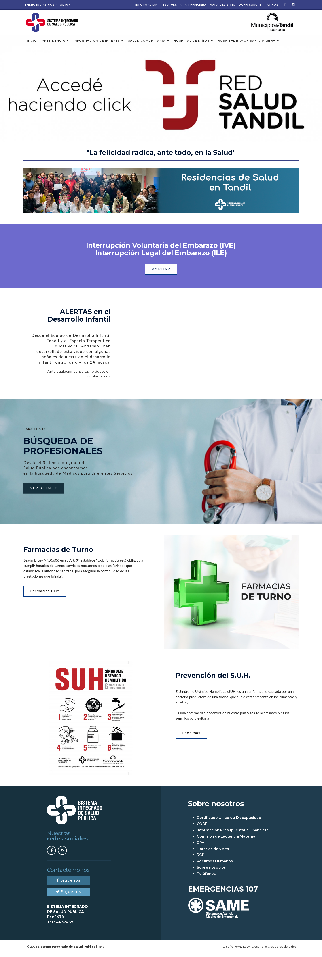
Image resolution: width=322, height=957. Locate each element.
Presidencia (55, 43)
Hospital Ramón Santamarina (248, 43)
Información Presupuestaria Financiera (171, 4)
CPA (200, 846)
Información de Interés (98, 43)
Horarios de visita (213, 852)
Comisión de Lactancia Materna (226, 840)
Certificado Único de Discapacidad (229, 821)
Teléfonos (206, 877)
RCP (200, 858)
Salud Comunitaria (148, 43)
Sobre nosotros (211, 871)
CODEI (203, 827)
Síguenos (69, 884)
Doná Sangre (250, 4)
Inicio (31, 43)
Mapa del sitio (223, 4)
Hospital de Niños (193, 43)
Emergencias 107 (47, 4)
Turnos (271, 4)
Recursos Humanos (215, 865)
